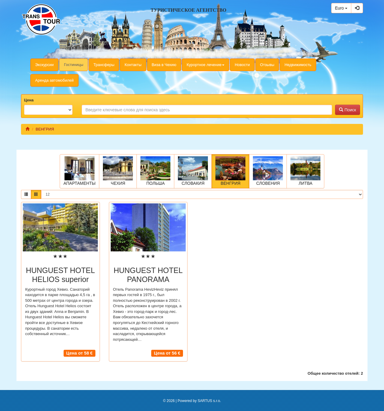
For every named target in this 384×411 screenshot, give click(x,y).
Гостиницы (73, 64)
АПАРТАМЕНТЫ (80, 171)
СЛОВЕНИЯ (268, 171)
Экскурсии (44, 64)
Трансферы (103, 64)
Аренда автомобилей (54, 80)
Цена (29, 100)
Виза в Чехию (164, 64)
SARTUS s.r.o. (209, 401)
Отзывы (267, 64)
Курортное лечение (206, 64)
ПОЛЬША (155, 171)
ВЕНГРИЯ (230, 171)
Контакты (132, 64)
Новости (242, 64)
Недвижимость (297, 64)
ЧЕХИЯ (118, 171)
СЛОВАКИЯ (193, 171)
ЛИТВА (305, 171)
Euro (341, 8)
